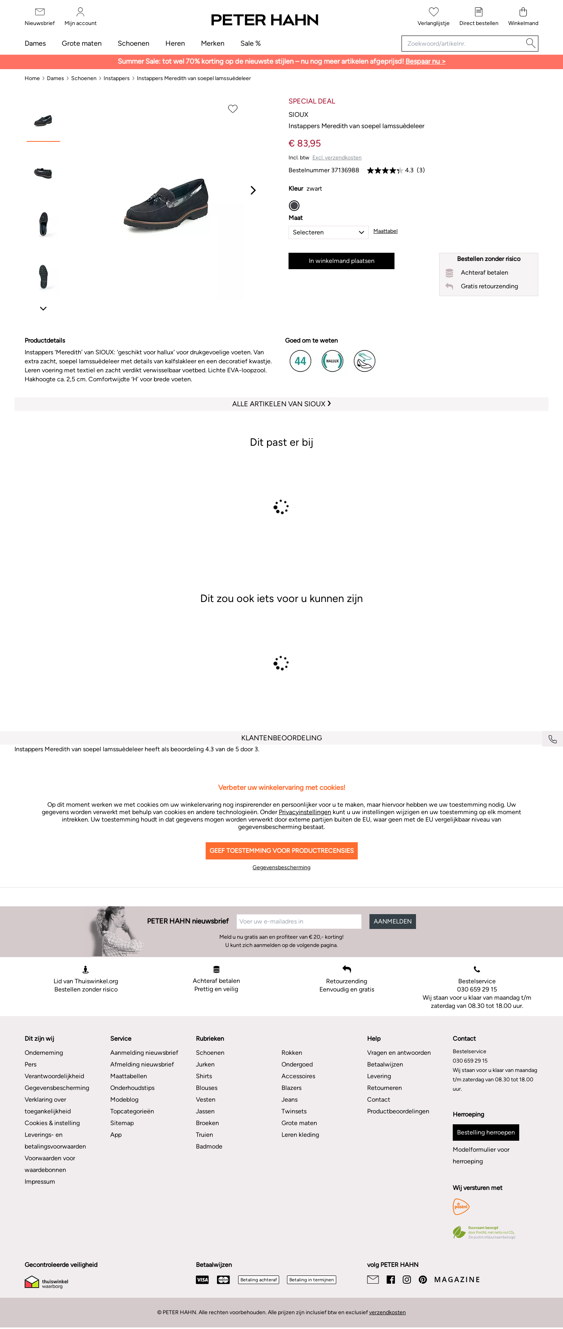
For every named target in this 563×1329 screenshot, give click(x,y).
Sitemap (122, 1123)
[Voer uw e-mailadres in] (299, 921)
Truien (204, 1134)
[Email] (373, 1279)
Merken (212, 43)
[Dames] (55, 78)
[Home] (32, 78)
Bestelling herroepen (486, 1132)
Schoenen (133, 43)
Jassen (205, 1111)
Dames (35, 43)
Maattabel (385, 231)
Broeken (207, 1123)
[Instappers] (117, 78)
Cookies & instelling (52, 1123)
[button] (329, 232)
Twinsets (294, 1111)
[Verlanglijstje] (434, 17)
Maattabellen (128, 1076)
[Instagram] (407, 1279)
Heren (175, 43)
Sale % (250, 43)
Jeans (290, 1099)
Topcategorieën (132, 1111)
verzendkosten (387, 1312)
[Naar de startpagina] (264, 20)
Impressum (40, 1181)
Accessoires (298, 1076)
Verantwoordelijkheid (54, 1076)
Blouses (206, 1087)
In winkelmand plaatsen (342, 260)
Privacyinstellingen (305, 812)
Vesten (205, 1099)
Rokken (292, 1052)
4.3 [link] (409, 170)
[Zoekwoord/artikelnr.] (463, 44)
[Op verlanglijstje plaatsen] (233, 108)
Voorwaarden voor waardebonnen (50, 1164)
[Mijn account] (81, 17)
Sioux (298, 114)
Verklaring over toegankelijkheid (48, 1105)
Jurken (205, 1064)
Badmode (209, 1146)
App (116, 1134)
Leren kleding (300, 1134)
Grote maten (82, 43)
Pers (30, 1064)
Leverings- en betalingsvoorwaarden (55, 1140)
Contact (378, 1099)
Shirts (204, 1076)
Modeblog (124, 1099)
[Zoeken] (531, 44)
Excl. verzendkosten (337, 157)
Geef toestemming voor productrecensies (282, 850)
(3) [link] (421, 170)
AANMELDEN (393, 921)
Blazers (291, 1087)
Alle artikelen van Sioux (279, 404)
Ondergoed (297, 1064)
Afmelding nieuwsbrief (142, 1064)
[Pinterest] (423, 1279)
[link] (385, 170)
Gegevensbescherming (281, 867)
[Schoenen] (84, 78)
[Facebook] (391, 1279)
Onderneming (44, 1052)
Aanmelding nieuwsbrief (144, 1052)
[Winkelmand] (523, 17)
